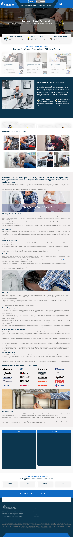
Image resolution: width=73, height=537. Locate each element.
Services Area (42, 5)
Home (22, 5)
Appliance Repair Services (30, 5)
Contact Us (48, 5)
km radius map (19, 450)
